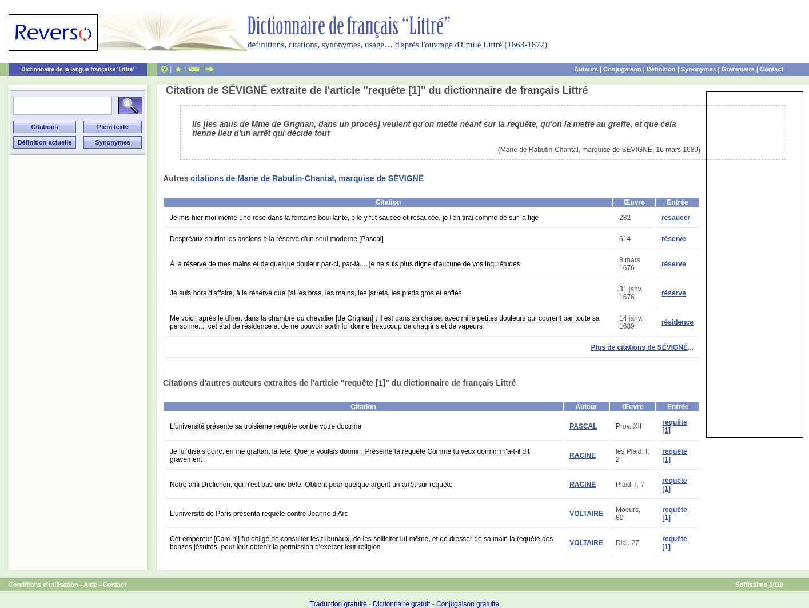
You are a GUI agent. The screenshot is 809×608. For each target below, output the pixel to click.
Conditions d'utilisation (43, 584)
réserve (673, 239)
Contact (771, 69)
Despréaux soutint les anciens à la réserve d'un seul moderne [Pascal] (277, 239)
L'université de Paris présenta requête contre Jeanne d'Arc (259, 514)
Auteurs (586, 69)
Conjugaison (622, 69)
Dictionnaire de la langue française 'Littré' (77, 69)
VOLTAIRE (586, 514)
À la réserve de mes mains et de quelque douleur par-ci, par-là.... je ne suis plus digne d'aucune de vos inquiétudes (345, 264)
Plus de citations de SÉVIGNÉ (639, 347)
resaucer (675, 218)
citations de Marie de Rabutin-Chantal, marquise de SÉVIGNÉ (307, 178)
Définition (661, 69)
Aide (90, 584)
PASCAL (583, 426)
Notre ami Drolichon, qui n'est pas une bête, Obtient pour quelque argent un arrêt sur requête (311, 485)
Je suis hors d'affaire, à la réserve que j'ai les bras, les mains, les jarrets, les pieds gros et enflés (316, 293)
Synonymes (698, 69)
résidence (677, 322)
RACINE (582, 455)
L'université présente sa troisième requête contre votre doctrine (265, 426)
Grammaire (738, 69)
